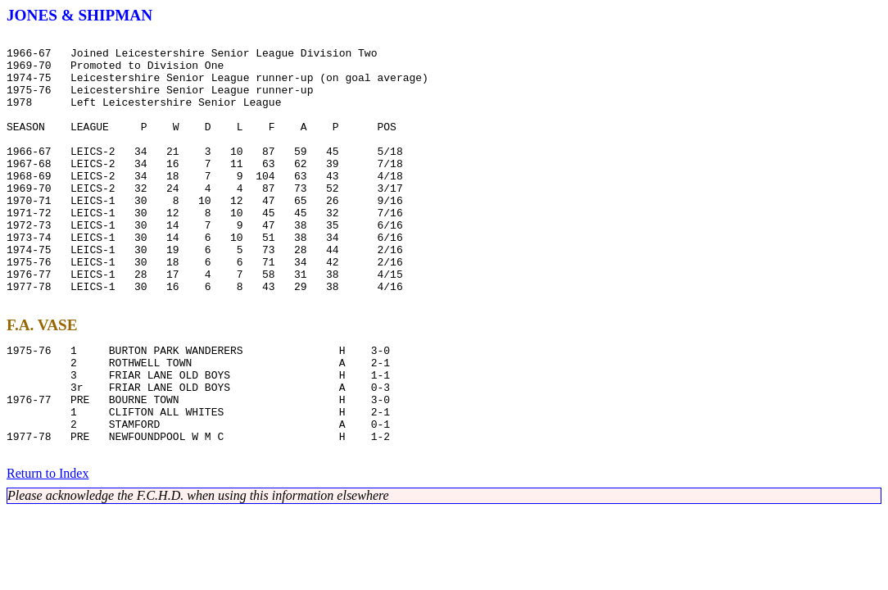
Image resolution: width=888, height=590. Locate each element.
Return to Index (47, 549)
